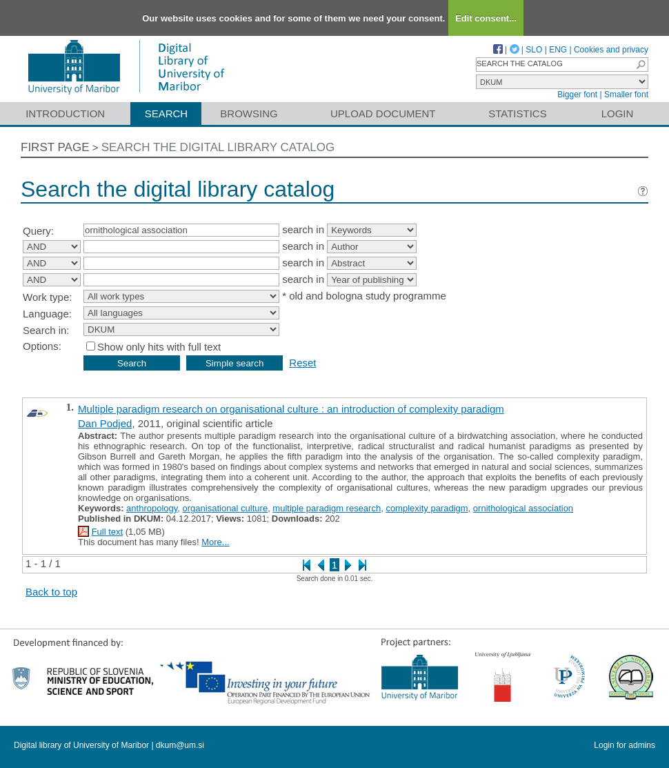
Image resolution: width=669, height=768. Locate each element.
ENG (558, 50)
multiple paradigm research (326, 508)
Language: (47, 313)
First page (55, 147)
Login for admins (624, 745)
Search (166, 113)
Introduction (65, 113)
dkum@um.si (180, 745)
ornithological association (523, 508)
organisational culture (225, 508)
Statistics (517, 113)
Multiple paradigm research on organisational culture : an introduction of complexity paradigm (291, 409)
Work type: (47, 297)
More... (215, 542)
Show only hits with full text (159, 347)
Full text (107, 531)
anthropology (151, 508)
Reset (302, 362)
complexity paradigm (427, 508)
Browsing (248, 113)
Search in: (46, 330)
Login (617, 113)
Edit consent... (486, 18)
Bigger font (577, 94)
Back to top (51, 592)
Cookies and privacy (611, 50)
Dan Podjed (105, 423)
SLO (534, 50)
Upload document (383, 113)
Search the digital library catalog (218, 147)
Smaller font (626, 94)
